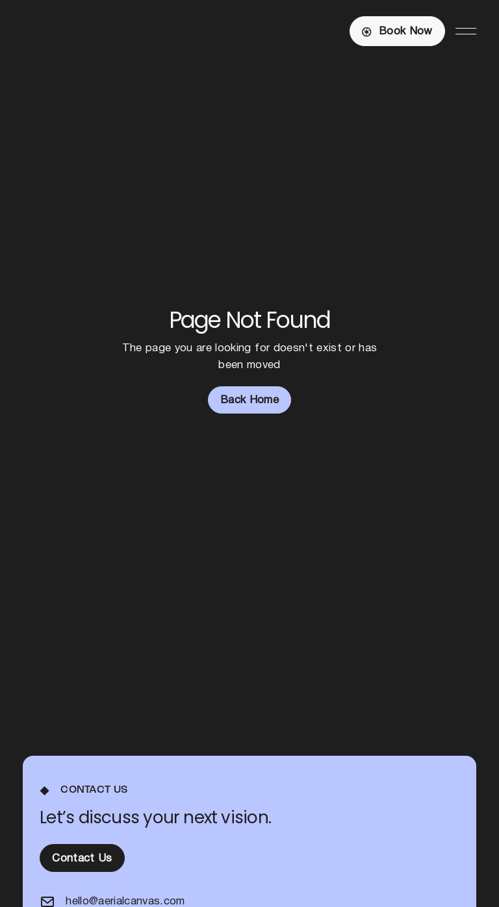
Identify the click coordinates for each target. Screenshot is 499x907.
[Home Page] (85, 31)
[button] (465, 31)
